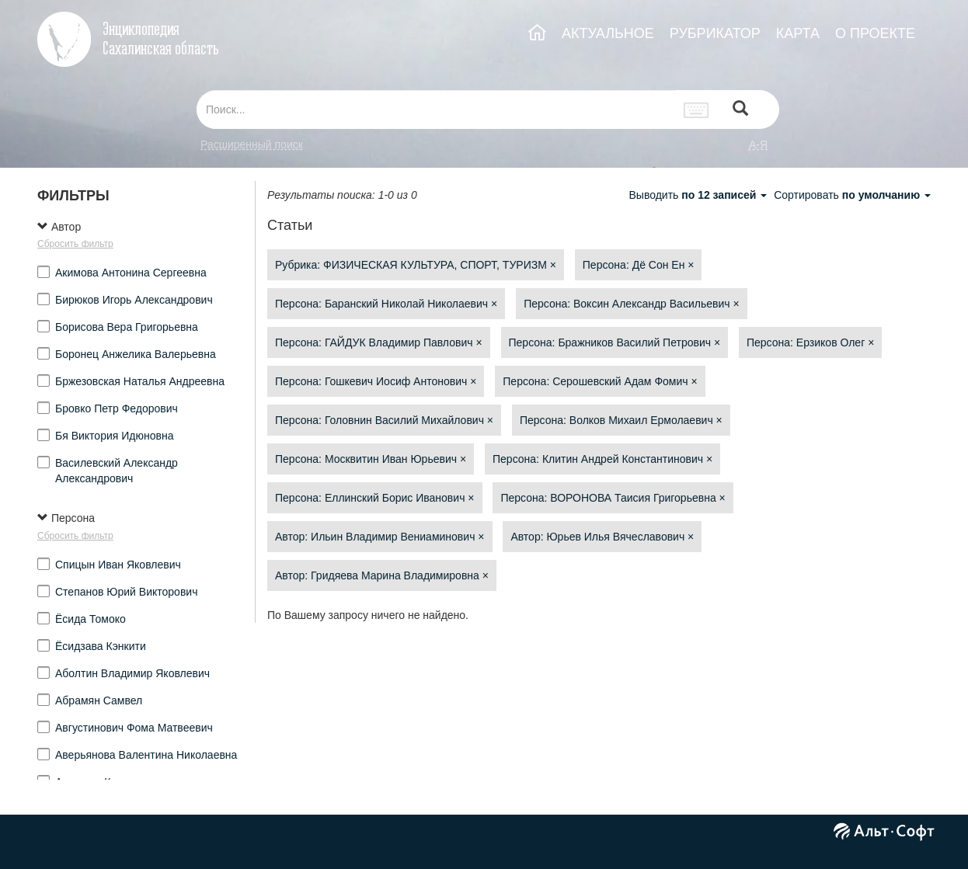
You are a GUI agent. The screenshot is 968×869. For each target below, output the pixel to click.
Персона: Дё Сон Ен (639, 265)
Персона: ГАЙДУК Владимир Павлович (378, 342)
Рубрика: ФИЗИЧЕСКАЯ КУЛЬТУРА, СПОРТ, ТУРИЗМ (415, 265)
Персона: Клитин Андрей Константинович (602, 459)
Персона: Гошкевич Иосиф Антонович (375, 381)
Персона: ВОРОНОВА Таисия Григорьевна (612, 498)
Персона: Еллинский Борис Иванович (375, 498)
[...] (436, 109)
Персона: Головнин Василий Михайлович (384, 420)
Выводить (699, 195)
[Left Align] (740, 110)
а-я (758, 144)
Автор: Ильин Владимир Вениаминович (380, 536)
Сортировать (852, 195)
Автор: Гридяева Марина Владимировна (382, 575)
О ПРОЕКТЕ (875, 33)
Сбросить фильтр (75, 243)
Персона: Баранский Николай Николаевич (386, 303)
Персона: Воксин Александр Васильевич (631, 303)
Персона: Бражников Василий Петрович (615, 342)
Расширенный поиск (251, 144)
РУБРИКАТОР (715, 33)
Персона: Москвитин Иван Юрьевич (370, 459)
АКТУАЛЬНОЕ (608, 33)
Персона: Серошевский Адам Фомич (600, 381)
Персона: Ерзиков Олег (810, 342)
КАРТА (798, 33)
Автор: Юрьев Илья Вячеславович (602, 536)
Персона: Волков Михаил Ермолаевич (621, 420)
